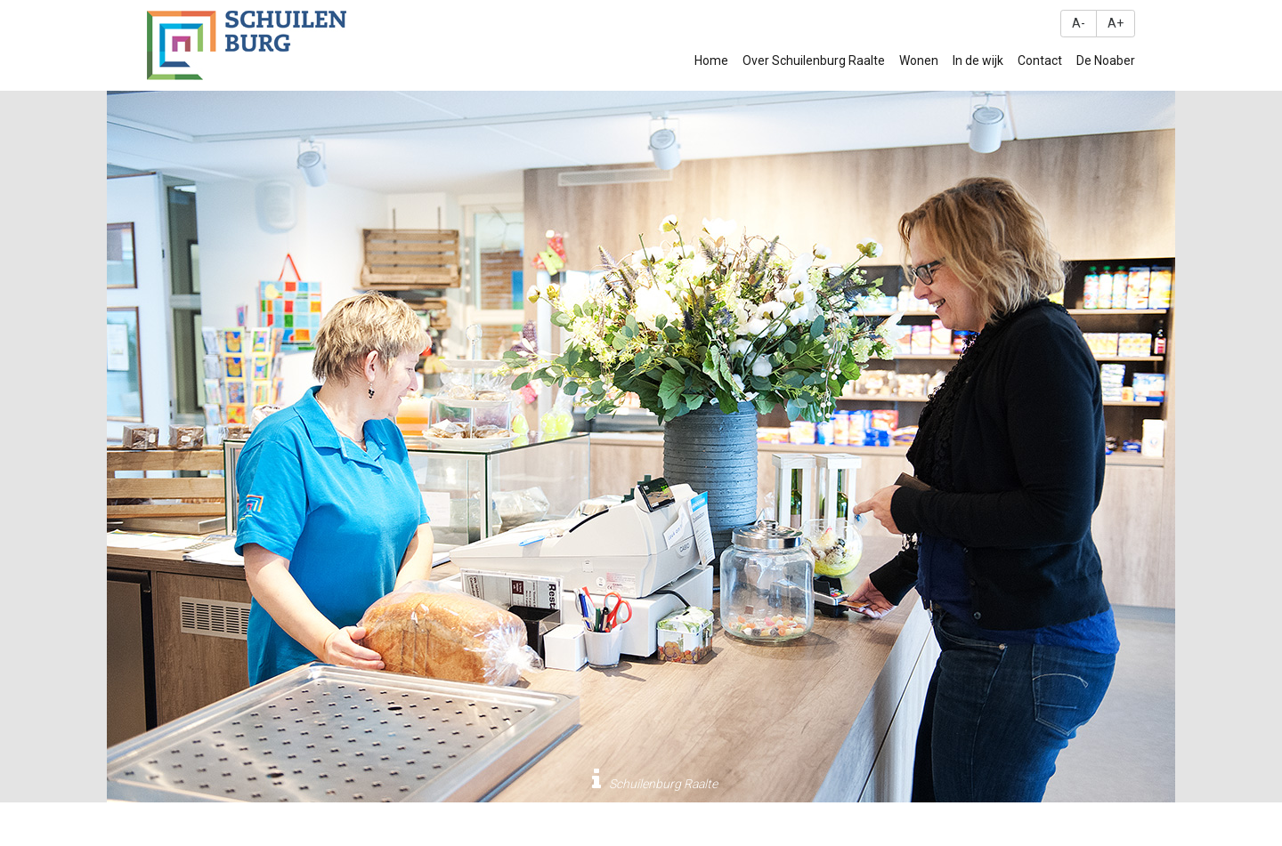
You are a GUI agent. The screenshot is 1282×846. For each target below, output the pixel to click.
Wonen (918, 60)
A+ (1116, 23)
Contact (1040, 60)
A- (1078, 23)
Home (711, 60)
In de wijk (978, 60)
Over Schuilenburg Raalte (813, 60)
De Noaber (1105, 60)
